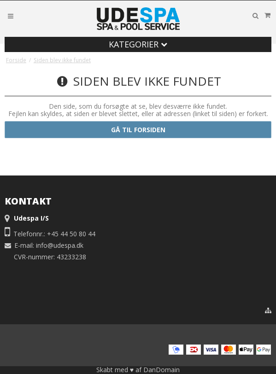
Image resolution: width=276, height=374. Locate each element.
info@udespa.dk (59, 245)
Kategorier (138, 44)
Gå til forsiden (138, 129)
